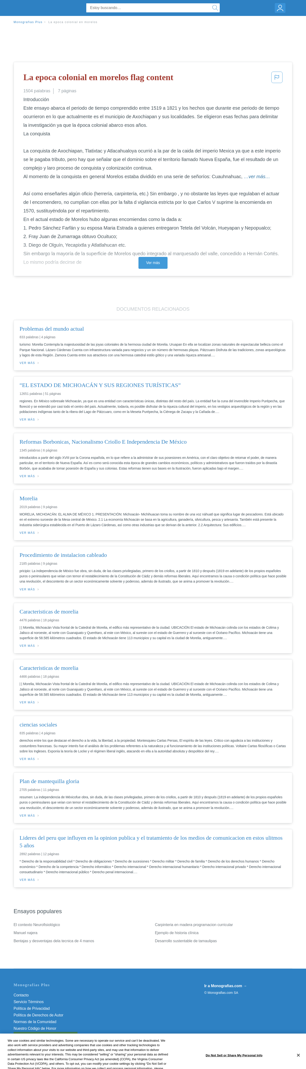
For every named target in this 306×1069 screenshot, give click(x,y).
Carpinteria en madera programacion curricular (194, 925)
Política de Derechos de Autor (38, 1015)
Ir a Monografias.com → (225, 986)
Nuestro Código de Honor (35, 1028)
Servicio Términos (29, 1002)
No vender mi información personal (43, 1035)
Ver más (153, 263)
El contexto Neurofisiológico (37, 925)
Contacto (21, 995)
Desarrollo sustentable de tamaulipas (186, 941)
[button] (277, 79)
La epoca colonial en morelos (73, 22)
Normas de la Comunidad (35, 1022)
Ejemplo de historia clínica (177, 933)
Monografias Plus (28, 22)
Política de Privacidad (32, 1008)
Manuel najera (25, 933)
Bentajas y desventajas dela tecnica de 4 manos (54, 941)
